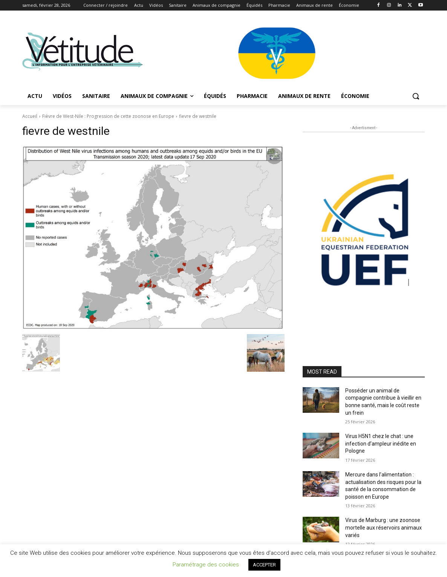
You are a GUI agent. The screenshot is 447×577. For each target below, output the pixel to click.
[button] (416, 96)
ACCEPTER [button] (264, 565)
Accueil (29, 116)
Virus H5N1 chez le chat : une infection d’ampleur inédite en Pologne (380, 443)
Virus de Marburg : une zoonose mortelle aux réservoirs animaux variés (383, 527)
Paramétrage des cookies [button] (206, 564)
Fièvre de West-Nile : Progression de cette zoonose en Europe (108, 116)
